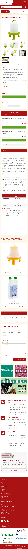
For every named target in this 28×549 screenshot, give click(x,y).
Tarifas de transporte (14, 106)
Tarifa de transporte (5, 497)
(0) (24, 11)
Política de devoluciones (6, 496)
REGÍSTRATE (24, 1)
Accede (2, 490)
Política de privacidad (5, 494)
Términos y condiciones (5, 493)
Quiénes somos (4, 486)
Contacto (3, 489)
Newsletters (3, 485)
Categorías (5, 11)
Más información (19, 548)
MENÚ (24, 4)
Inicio (2, 482)
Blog (2, 483)
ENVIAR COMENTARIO (19, 359)
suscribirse (14, 470)
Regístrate (3, 492)
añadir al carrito (14, 127)
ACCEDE (19, 1)
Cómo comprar (4, 487)
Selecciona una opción (14, 96)
